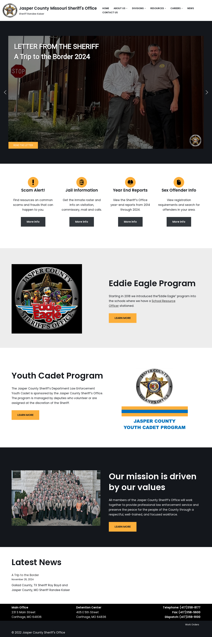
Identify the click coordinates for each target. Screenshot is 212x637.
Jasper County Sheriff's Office (43, 633)
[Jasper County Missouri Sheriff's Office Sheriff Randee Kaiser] (49, 10)
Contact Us (110, 12)
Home (105, 8)
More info (33, 222)
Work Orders (192, 624)
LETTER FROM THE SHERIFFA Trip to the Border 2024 (56, 52)
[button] (126, 8)
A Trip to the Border (25, 575)
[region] (106, 92)
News (190, 8)
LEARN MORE (123, 318)
